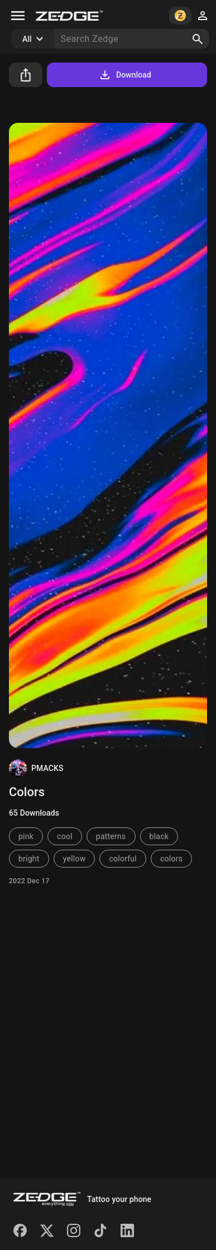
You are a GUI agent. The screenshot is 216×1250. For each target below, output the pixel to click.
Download (124, 75)
